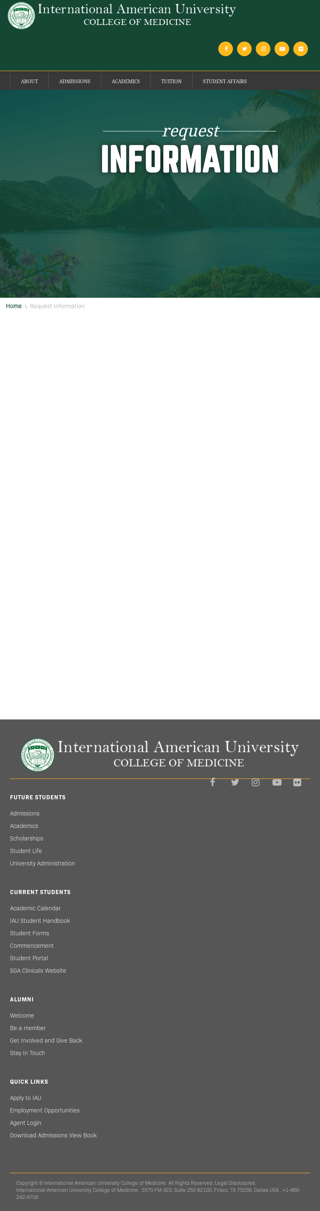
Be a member (28, 1028)
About (29, 81)
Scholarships (26, 838)
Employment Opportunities (45, 1110)
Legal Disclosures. (235, 1183)
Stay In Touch (27, 1053)
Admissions (74, 81)
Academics (126, 81)
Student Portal (29, 958)
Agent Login (25, 1123)
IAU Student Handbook (40, 920)
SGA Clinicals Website (38, 970)
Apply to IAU (25, 1098)
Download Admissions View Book (53, 1135)
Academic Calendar (35, 908)
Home (14, 306)
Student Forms (29, 933)
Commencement (32, 945)
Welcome (22, 1015)
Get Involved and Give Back (46, 1040)
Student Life (26, 851)
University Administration (42, 863)
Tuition (171, 81)
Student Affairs (225, 81)
